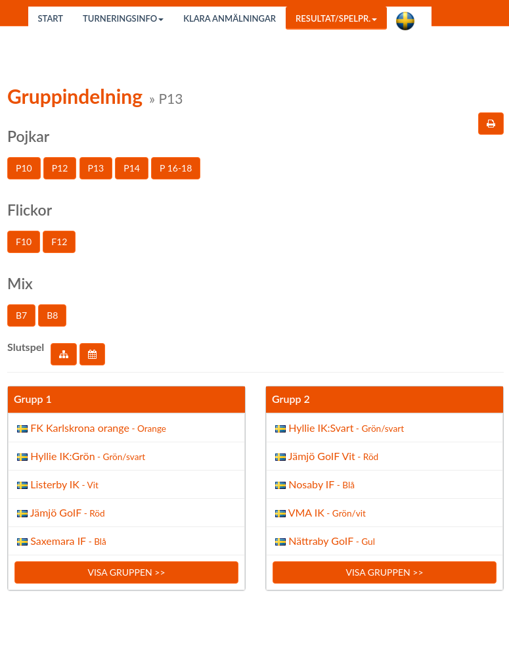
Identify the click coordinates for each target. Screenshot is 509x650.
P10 (24, 168)
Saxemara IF (60, 540)
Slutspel (25, 346)
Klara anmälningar (229, 18)
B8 (52, 315)
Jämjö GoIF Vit (325, 456)
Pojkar (28, 136)
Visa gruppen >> (126, 572)
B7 (21, 315)
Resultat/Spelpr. (336, 18)
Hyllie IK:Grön (79, 456)
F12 (59, 241)
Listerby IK (56, 484)
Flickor (29, 209)
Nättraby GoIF (324, 540)
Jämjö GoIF (59, 512)
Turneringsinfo (123, 18)
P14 (131, 168)
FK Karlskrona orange (90, 427)
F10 (24, 241)
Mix (20, 283)
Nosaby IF (314, 484)
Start (51, 18)
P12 (60, 168)
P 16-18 (176, 168)
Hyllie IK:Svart (338, 427)
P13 (96, 168)
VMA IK (319, 512)
